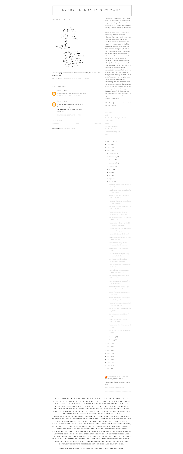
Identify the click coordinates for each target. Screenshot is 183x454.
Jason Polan (108, 112)
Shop (106, 134)
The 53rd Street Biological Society (116, 118)
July (110, 169)
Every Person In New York (91, 10)
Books (107, 123)
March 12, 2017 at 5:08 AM (69, 115)
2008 (109, 369)
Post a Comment (57, 120)
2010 (109, 362)
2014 (109, 350)
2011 (109, 359)
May (110, 175)
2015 (109, 347)
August (111, 166)
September (112, 163)
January (111, 340)
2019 (109, 144)
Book (106, 115)
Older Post (97, 124)
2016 (109, 344)
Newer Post (55, 124)
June (110, 172)
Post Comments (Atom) (67, 128)
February (112, 337)
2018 (109, 148)
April (111, 179)
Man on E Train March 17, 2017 (119, 234)
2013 (109, 353)
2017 (109, 151)
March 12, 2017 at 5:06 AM (69, 95)
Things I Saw (109, 121)
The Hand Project (110, 129)
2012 (109, 356)
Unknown (60, 90)
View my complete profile (115, 388)
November (112, 157)
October (111, 160)
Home (77, 124)
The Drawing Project (111, 126)
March (111, 182)
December (112, 153)
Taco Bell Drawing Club (112, 132)
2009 (109, 366)
